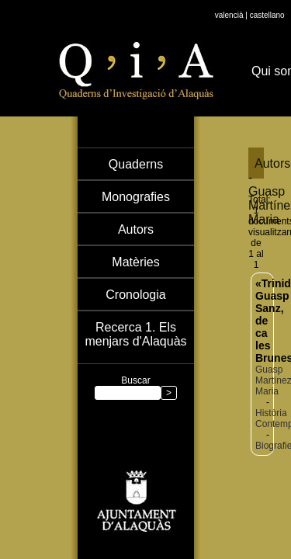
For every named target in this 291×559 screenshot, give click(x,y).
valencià (229, 15)
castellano (267, 15)
